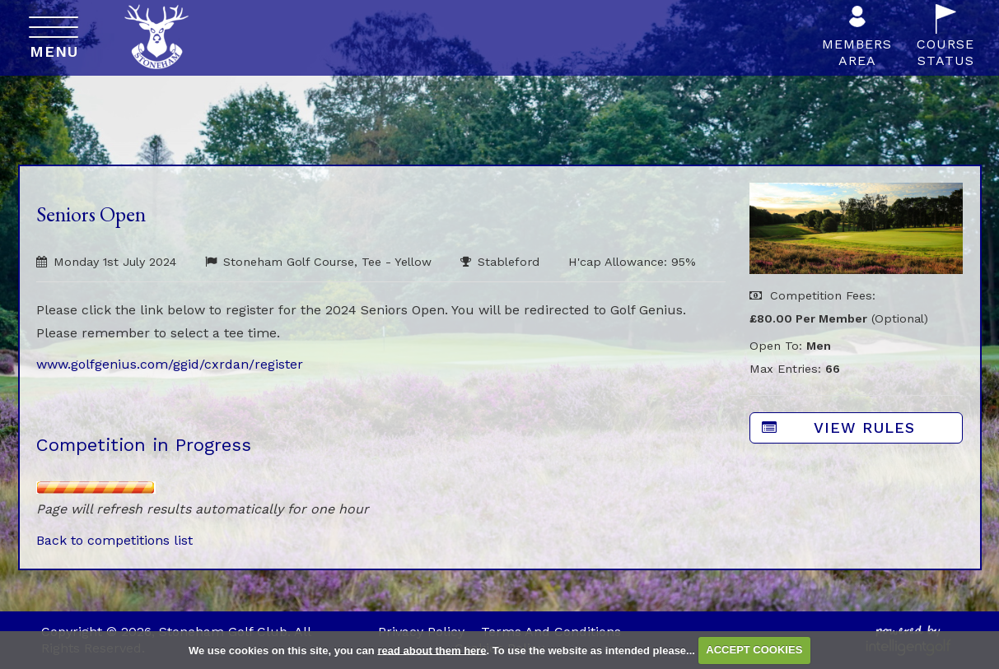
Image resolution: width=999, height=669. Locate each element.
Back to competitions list (114, 540)
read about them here (431, 649)
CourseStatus (945, 40)
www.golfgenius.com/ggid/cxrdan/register (169, 364)
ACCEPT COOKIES (754, 649)
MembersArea (857, 40)
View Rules (838, 427)
